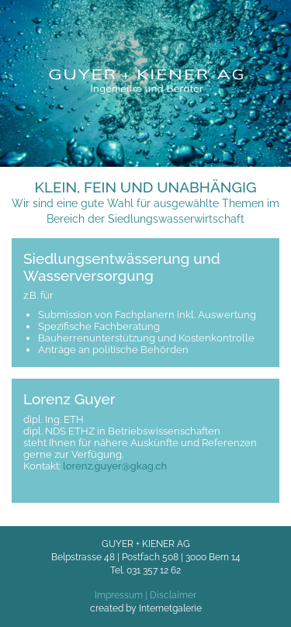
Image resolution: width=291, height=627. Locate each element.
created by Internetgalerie (146, 608)
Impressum (119, 595)
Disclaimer (173, 595)
